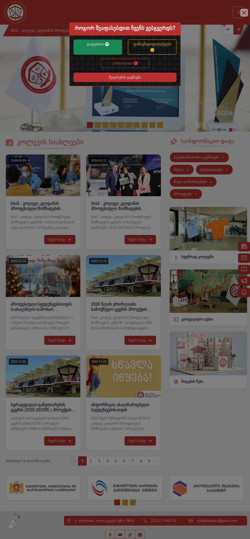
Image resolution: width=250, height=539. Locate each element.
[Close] (244, 13)
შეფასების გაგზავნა (125, 77)
